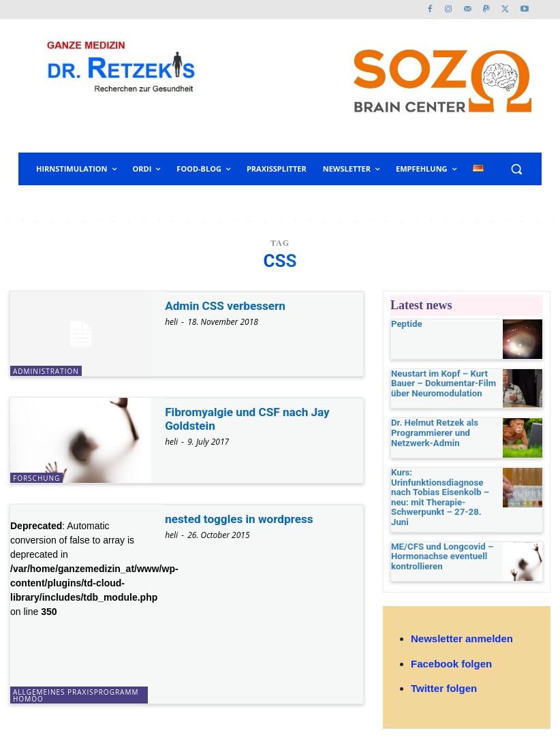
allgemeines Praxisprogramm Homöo (75, 695)
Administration (46, 371)
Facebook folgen (451, 643)
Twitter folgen (444, 668)
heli (171, 322)
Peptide (405, 324)
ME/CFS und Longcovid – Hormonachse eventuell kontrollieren (437, 534)
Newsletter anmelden (462, 619)
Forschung (36, 478)
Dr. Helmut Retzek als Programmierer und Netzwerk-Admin (430, 433)
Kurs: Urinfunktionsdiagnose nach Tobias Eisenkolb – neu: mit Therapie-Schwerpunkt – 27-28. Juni (443, 488)
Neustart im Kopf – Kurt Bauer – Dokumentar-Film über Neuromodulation (438, 383)
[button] (516, 169)
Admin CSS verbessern (228, 305)
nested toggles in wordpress (242, 518)
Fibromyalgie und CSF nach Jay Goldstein (251, 418)
